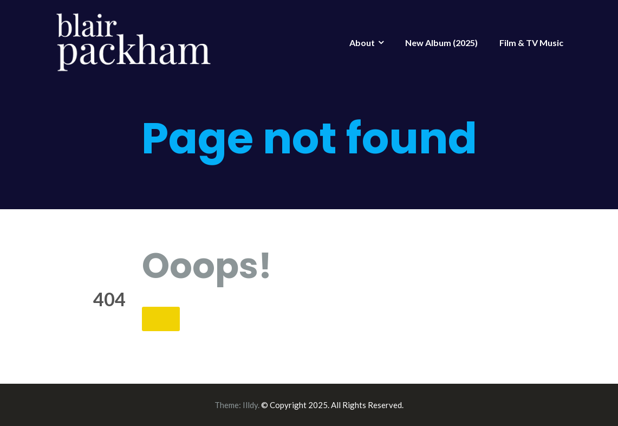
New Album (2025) (441, 42)
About (362, 42)
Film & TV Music (531, 42)
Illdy (250, 405)
